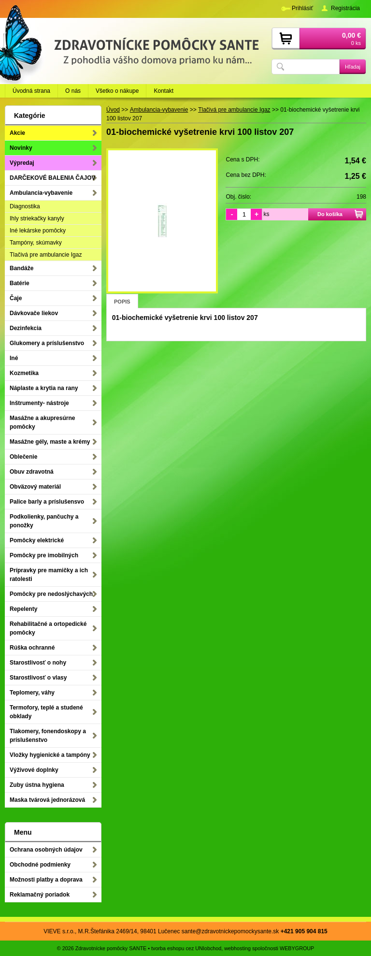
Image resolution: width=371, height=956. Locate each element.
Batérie (19, 283)
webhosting (237, 948)
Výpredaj (22, 162)
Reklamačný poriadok (40, 894)
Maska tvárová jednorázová (47, 800)
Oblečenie (23, 456)
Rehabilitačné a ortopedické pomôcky (48, 628)
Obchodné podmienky (40, 864)
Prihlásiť (302, 8)
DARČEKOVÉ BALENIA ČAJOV (53, 177)
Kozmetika (24, 373)
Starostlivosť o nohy (38, 662)
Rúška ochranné (32, 647)
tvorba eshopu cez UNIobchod (186, 948)
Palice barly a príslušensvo (47, 501)
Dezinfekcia (26, 328)
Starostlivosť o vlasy (38, 677)
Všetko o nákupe (117, 90)
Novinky (21, 148)
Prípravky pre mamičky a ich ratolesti (49, 574)
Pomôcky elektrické (37, 540)
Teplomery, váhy (32, 692)
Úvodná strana (31, 90)
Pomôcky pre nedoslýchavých (51, 594)
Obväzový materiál (35, 486)
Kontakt (163, 90)
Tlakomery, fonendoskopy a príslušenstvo (48, 735)
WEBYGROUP (297, 948)
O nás (73, 90)
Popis (122, 301)
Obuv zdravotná (32, 471)
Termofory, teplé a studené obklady (46, 712)
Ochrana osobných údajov (46, 849)
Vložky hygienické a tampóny (50, 755)
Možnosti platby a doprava (46, 879)
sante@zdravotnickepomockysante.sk (230, 931)
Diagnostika (25, 206)
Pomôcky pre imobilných (44, 555)
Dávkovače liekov (34, 313)
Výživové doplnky (34, 770)
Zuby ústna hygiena (37, 785)
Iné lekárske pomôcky (38, 230)
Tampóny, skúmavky (36, 242)
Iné (14, 358)
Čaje (16, 298)
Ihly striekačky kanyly (37, 218)
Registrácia (345, 8)
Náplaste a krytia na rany (44, 388)
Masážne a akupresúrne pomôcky (42, 422)
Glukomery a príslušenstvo (47, 343)
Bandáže (21, 268)
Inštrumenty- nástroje (39, 403)
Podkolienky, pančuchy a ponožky (44, 521)
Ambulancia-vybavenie (41, 192)
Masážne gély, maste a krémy (50, 441)
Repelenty (23, 609)
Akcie (17, 133)
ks (266, 214)
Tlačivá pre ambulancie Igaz (46, 254)
